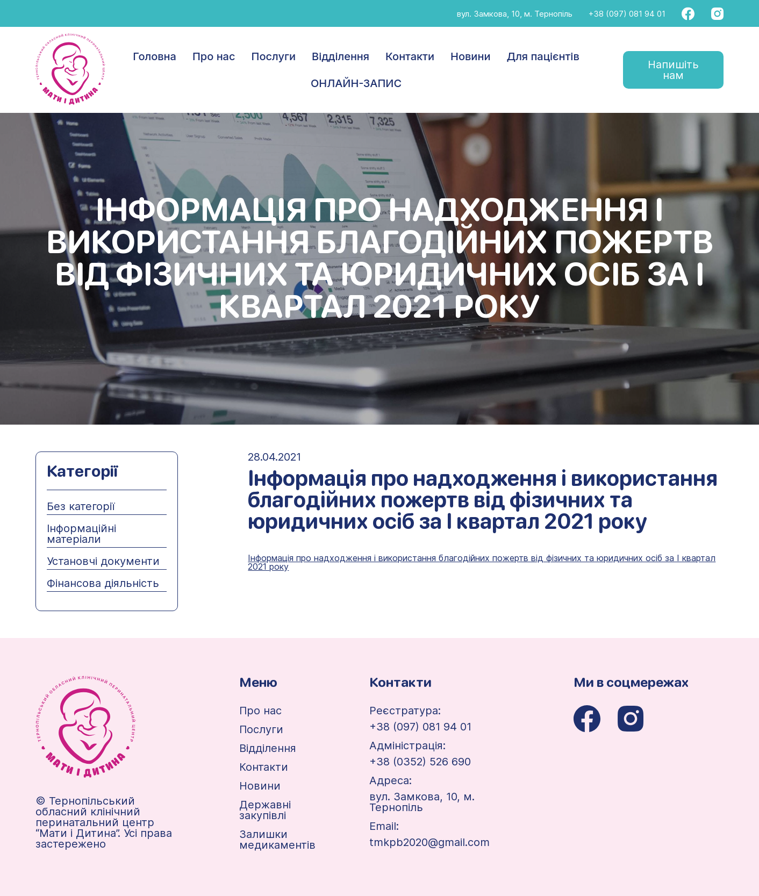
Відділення (340, 56)
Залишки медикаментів (277, 839)
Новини (470, 56)
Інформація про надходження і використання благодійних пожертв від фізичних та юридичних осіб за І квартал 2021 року (481, 562)
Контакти (409, 56)
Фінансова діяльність (103, 583)
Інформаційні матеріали (81, 533)
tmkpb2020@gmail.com (429, 842)
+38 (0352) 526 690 (420, 761)
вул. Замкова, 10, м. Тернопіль (514, 14)
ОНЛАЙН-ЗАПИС (356, 83)
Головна (154, 56)
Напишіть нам (673, 70)
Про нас (213, 56)
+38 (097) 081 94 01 (627, 14)
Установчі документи (103, 561)
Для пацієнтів (542, 56)
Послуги (274, 56)
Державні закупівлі (265, 810)
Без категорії (80, 506)
